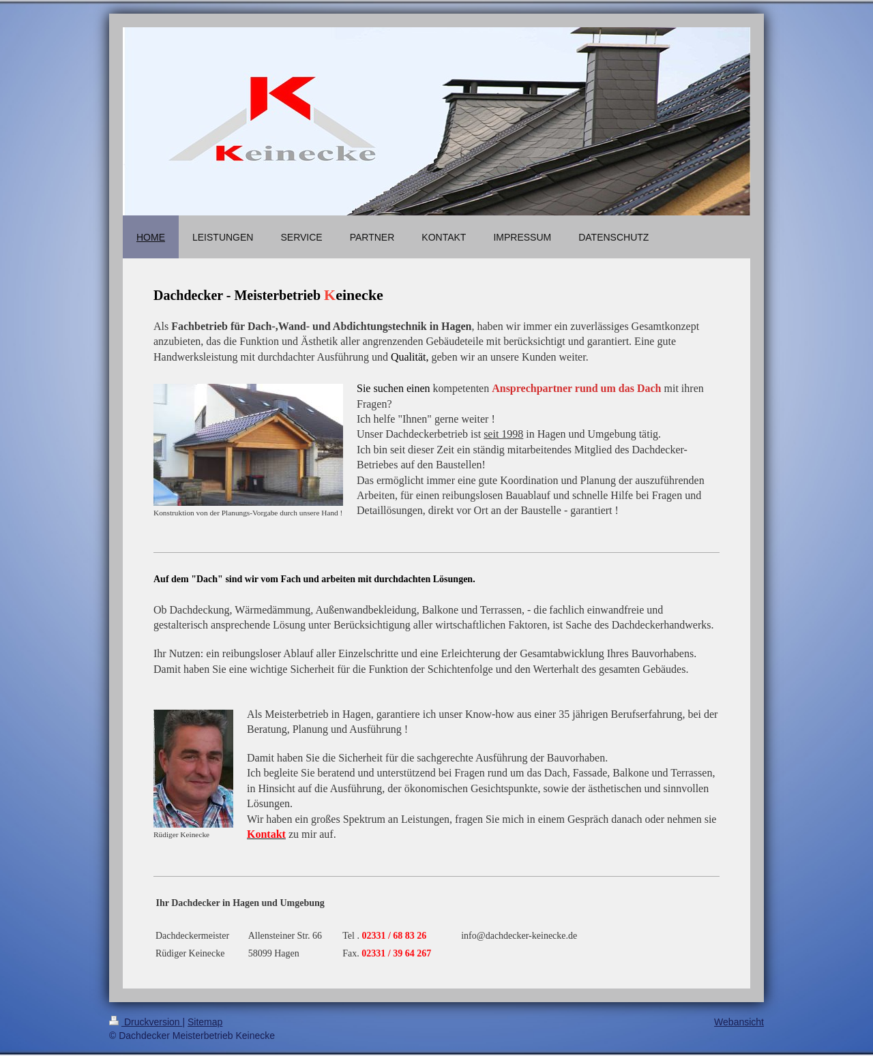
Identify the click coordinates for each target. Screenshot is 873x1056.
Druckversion (145, 1021)
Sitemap (205, 1021)
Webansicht (739, 1021)
